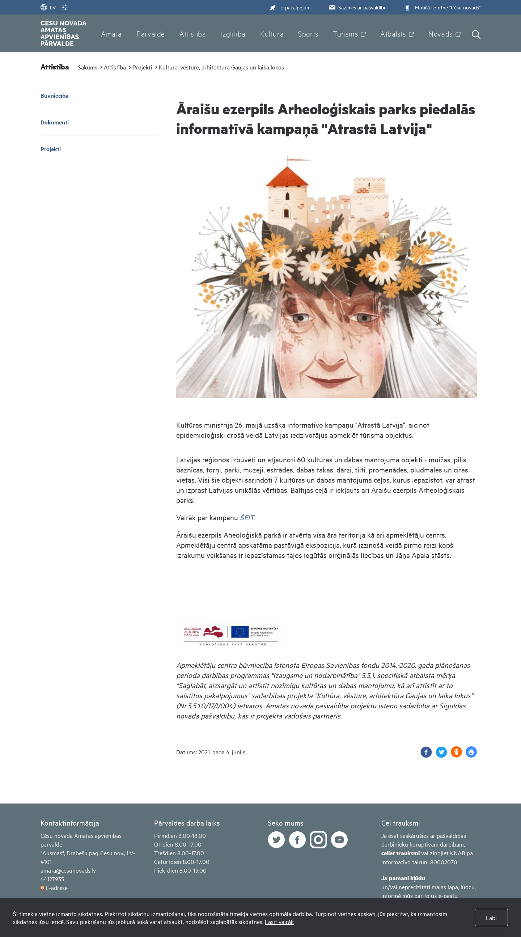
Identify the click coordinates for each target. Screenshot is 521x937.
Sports (308, 33)
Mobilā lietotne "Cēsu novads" (441, 7)
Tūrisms (345, 33)
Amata (111, 33)
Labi (491, 917)
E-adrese (57, 887)
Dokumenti (55, 122)
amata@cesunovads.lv (68, 870)
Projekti (142, 67)
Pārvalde (150, 33)
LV (48, 7)
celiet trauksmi (400, 853)
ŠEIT (246, 517)
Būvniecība (54, 95)
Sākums (87, 67)
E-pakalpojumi (291, 7)
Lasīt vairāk (279, 921)
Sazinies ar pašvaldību (357, 7)
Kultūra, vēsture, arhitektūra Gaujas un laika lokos (221, 67)
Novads (440, 33)
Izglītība (233, 33)
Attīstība (192, 33)
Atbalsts (393, 33)
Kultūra (272, 33)
